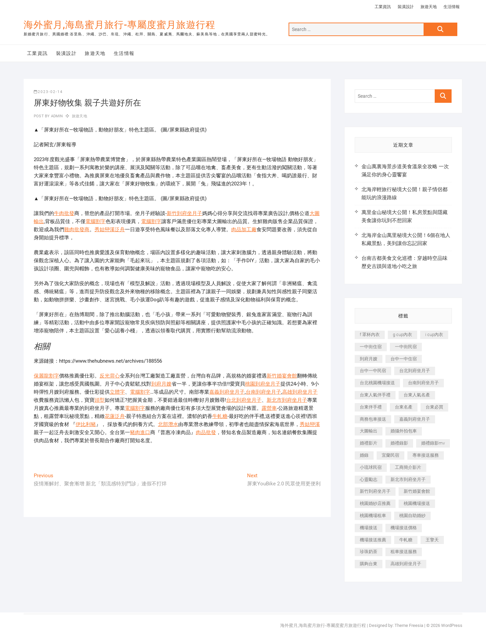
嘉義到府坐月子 (227, 392)
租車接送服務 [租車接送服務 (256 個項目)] (403, 551)
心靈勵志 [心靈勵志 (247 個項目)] (368, 479)
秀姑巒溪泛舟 (109, 229)
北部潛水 (168, 424)
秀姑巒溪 (310, 424)
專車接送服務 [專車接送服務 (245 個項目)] (425, 455)
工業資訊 (383, 6)
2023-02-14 (48, 92)
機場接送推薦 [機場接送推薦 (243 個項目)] (373, 539)
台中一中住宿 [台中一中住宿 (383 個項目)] (403, 358)
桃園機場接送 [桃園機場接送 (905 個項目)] (417, 503)
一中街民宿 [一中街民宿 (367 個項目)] (406, 346)
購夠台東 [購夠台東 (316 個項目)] (368, 563)
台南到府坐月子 (263, 392)
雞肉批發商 (76, 229)
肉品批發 (206, 432)
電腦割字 (95, 221)
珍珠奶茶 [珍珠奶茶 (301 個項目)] (368, 551)
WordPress (451, 625)
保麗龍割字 (46, 376)
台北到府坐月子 (244, 400)
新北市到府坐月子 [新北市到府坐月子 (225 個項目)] (408, 479)
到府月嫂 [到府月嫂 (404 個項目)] (368, 358)
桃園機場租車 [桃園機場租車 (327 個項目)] (373, 515)
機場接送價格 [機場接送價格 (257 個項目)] (403, 527)
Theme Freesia (409, 625)
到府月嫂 (161, 384)
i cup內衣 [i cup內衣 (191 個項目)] (434, 334)
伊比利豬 (86, 424)
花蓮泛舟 (115, 416)
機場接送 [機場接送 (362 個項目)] (368, 527)
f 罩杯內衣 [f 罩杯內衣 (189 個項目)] (370, 334)
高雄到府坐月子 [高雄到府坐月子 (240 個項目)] (405, 563)
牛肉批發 (64, 213)
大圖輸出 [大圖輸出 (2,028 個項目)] (368, 430)
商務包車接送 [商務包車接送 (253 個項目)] (373, 419)
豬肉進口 (140, 432)
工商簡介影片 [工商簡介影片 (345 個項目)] (408, 467)
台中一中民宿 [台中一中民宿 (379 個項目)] (373, 370)
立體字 (117, 392)
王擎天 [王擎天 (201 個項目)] (432, 539)
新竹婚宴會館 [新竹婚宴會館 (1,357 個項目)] (417, 491)
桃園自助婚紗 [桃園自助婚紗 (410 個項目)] (412, 515)
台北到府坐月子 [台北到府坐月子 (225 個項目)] (414, 370)
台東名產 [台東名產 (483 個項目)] (403, 407)
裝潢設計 (406, 6)
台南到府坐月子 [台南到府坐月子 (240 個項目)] (423, 382)
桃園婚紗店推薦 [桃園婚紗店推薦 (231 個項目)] (375, 503)
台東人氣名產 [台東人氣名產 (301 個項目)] (417, 394)
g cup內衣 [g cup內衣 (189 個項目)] (402, 334)
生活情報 (451, 6)
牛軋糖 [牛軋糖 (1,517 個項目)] (405, 539)
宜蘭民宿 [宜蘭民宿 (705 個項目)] (390, 455)
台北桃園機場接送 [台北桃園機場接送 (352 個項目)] (377, 382)
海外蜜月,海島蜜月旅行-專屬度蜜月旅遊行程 (119, 24)
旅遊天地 (429, 6)
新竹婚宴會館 (282, 376)
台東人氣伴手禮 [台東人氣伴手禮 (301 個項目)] (375, 394)
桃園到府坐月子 (262, 384)
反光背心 (110, 376)
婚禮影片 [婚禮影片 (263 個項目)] (368, 443)
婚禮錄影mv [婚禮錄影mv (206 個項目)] (433, 443)
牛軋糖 (219, 416)
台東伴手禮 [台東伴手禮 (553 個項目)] (371, 407)
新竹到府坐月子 (184, 213)
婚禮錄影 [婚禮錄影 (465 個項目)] (399, 443)
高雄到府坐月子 (300, 392)
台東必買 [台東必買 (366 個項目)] (434, 407)
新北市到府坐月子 (287, 400)
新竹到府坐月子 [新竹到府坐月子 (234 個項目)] (375, 491)
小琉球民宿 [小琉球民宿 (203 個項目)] (371, 467)
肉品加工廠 (243, 229)
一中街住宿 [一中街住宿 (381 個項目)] (371, 346)
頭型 (99, 400)
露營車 (269, 408)
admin (56, 116)
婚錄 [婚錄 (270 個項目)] (364, 455)
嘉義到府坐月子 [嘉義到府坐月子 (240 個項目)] (414, 419)
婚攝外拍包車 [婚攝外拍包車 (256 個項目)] (403, 430)
